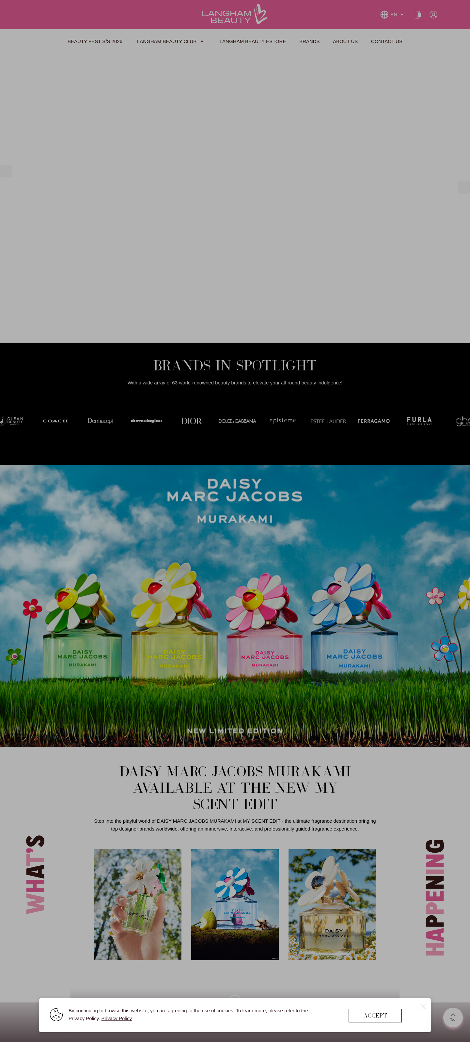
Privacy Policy (117, 1018)
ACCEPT (375, 1015)
